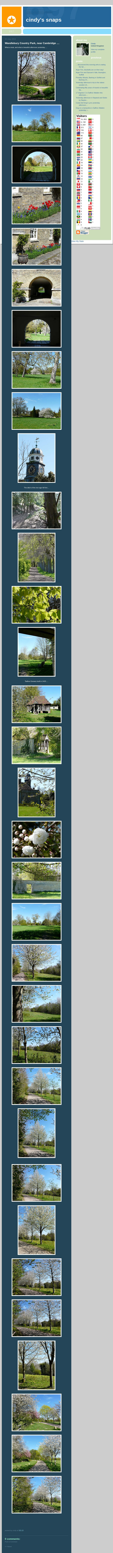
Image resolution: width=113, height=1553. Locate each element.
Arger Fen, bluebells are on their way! (90, 70)
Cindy (93, 43)
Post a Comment (11, 1542)
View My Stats (77, 241)
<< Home (8, 1546)
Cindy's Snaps (43, 20)
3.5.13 (21, 1530)
